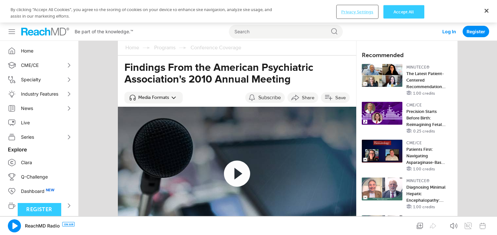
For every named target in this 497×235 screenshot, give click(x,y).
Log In (449, 9)
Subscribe (269, 97)
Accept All (404, 224)
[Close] (486, 223)
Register (476, 9)
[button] (153, 97)
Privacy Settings (357, 224)
